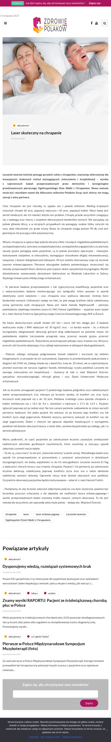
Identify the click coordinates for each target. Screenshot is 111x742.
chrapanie (10, 514)
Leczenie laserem (76, 514)
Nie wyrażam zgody (50, 736)
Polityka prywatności (72, 736)
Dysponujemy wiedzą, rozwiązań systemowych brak (47, 568)
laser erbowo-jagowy (47, 514)
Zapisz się (95, 3)
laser (26, 514)
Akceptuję (34, 736)
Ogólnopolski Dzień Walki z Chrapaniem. (28, 520)
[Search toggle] (104, 23)
